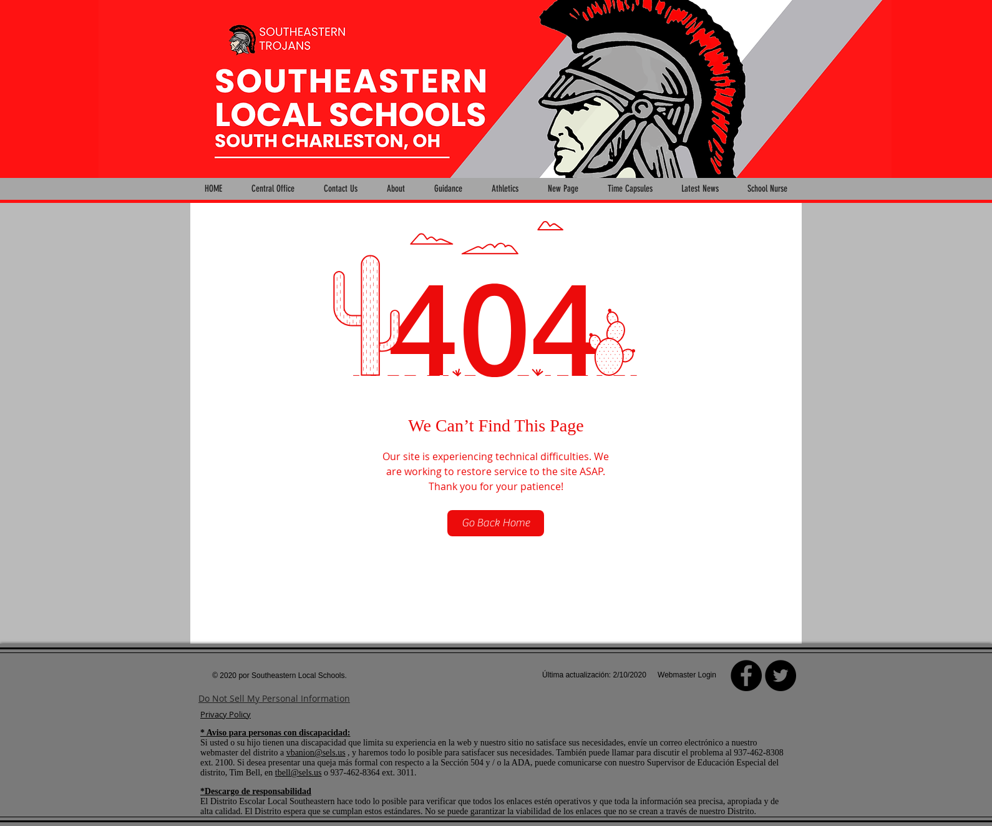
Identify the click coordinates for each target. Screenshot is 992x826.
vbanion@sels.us (316, 752)
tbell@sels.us (298, 772)
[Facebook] (746, 675)
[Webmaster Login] (687, 675)
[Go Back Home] (495, 523)
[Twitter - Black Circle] (780, 675)
